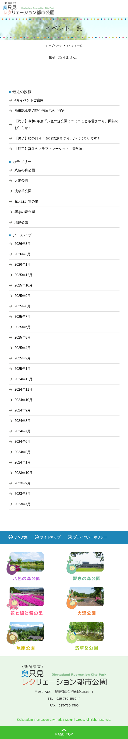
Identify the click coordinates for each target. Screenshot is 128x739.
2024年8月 (22, 421)
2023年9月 (22, 483)
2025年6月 (22, 327)
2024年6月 (22, 441)
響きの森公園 (24, 212)
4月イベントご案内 (29, 100)
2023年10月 (23, 473)
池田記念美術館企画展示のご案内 (39, 110)
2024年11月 (23, 389)
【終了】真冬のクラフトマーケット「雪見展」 (50, 148)
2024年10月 (23, 400)
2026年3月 (22, 243)
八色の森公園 (24, 170)
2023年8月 (22, 493)
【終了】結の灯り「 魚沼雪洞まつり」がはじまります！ (57, 138)
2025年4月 (22, 348)
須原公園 (21, 222)
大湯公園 (21, 180)
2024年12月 (23, 379)
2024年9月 (22, 410)
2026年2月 (22, 254)
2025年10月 (23, 285)
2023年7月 (22, 504)
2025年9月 (22, 296)
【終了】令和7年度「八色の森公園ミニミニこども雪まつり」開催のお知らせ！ (66, 124)
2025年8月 (22, 306)
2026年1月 (22, 264)
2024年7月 (22, 431)
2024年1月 (22, 462)
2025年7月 (22, 316)
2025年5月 (22, 337)
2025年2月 (22, 358)
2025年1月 (22, 368)
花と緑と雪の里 (26, 201)
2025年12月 (23, 275)
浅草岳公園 (22, 191)
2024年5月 (22, 452)
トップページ (54, 45)
